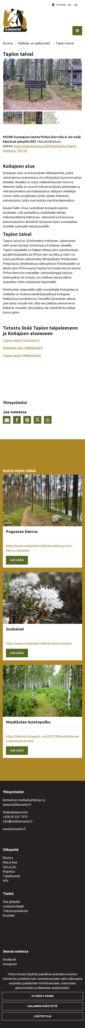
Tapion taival (65, 43)
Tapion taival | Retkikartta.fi (22, 355)
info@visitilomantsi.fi (17, 821)
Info (5, 880)
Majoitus (9, 871)
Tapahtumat (11, 876)
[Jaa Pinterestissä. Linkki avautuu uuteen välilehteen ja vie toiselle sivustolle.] (28, 421)
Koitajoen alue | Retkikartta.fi (23, 348)
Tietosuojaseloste (15, 911)
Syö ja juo (9, 867)
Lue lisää (17, 560)
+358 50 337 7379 (15, 816)
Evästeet (9, 915)
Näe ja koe (10, 862)
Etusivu (8, 43)
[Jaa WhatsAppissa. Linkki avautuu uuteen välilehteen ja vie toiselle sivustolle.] (48, 421)
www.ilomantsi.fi (14, 829)
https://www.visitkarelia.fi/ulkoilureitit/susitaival (38, 643)
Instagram (10, 964)
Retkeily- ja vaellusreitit (34, 43)
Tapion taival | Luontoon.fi (21, 340)
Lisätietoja (42, 1016)
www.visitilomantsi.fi (17, 804)
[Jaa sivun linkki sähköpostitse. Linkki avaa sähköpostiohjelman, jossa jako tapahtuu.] (7, 421)
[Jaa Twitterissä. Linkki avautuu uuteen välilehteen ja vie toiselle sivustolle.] (38, 421)
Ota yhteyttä (11, 901)
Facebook (9, 959)
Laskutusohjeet (13, 906)
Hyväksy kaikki (43, 996)
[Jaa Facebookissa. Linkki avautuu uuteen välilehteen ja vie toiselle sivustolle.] (18, 421)
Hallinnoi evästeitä (42, 1006)
